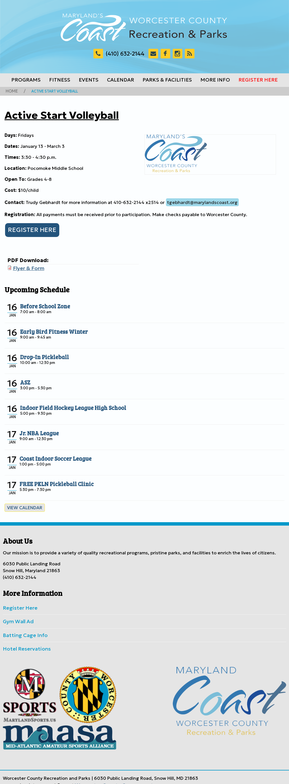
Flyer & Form (27, 266)
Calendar (120, 80)
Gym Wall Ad (16, 616)
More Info (215, 80)
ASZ (24, 378)
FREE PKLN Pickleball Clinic (52, 480)
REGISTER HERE (29, 228)
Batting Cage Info (22, 629)
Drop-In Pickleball (42, 353)
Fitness (59, 80)
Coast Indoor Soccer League (51, 455)
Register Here (258, 80)
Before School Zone (42, 302)
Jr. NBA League (37, 429)
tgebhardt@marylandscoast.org (202, 201)
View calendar (22, 504)
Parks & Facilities (167, 80)
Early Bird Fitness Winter (50, 328)
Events (88, 80)
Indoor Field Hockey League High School (67, 404)
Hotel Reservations (23, 642)
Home (11, 91)
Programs (26, 80)
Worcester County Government (109, 776)
